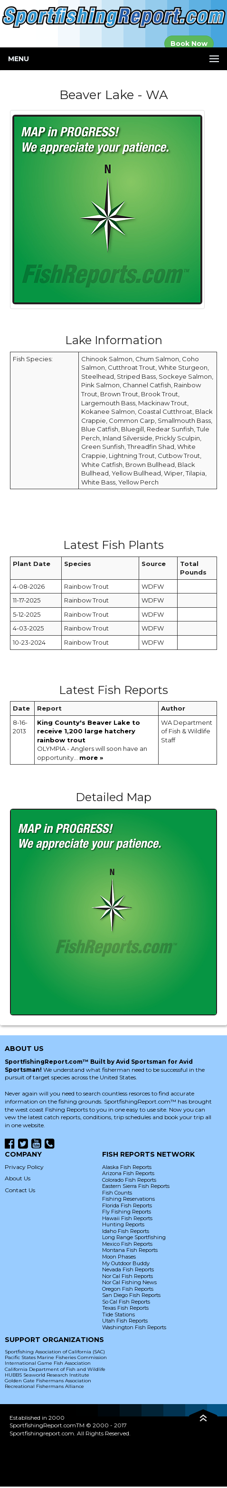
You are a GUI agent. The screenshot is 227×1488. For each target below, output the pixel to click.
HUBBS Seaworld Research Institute (47, 1375)
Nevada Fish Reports (128, 1269)
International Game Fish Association (48, 1363)
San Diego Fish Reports (131, 1295)
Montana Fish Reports (130, 1250)
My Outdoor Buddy (126, 1263)
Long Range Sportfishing (134, 1237)
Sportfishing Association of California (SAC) (55, 1352)
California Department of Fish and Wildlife (55, 1369)
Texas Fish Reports (125, 1308)
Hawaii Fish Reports (127, 1218)
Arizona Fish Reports (128, 1173)
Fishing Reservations (128, 1199)
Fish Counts (117, 1192)
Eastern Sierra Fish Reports (136, 1186)
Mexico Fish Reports (127, 1244)
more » (91, 757)
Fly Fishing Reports (126, 1211)
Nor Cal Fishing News (129, 1282)
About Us (17, 1178)
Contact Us (20, 1190)
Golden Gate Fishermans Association (48, 1381)
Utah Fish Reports (125, 1320)
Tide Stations (118, 1314)
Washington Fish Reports (134, 1327)
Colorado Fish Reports (129, 1180)
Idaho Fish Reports (125, 1231)
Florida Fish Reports (127, 1205)
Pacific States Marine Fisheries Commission (56, 1357)
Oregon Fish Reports (127, 1289)
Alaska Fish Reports (126, 1167)
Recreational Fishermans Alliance (44, 1386)
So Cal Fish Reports (126, 1301)
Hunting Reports (123, 1224)
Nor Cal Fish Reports (127, 1276)
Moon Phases (119, 1256)
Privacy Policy (24, 1166)
